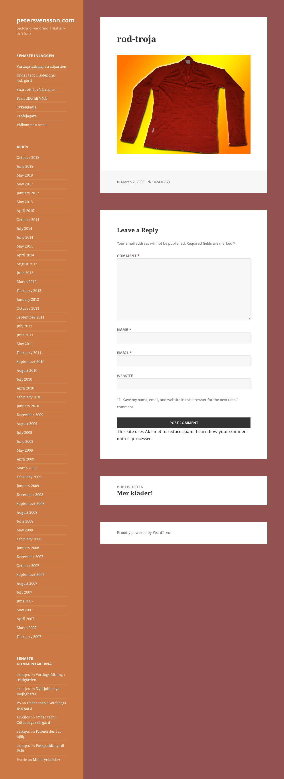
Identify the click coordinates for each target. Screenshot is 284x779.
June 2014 (25, 237)
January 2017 (28, 193)
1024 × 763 (161, 181)
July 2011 (24, 326)
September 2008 (30, 503)
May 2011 (25, 343)
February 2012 (29, 290)
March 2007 (27, 627)
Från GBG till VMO (32, 98)
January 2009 (28, 485)
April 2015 (25, 210)
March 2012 (27, 281)
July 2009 (24, 432)
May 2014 (25, 246)
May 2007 (25, 610)
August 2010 (27, 370)
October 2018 (28, 157)
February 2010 (29, 397)
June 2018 (25, 166)
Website (125, 375)
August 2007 (27, 583)
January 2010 (28, 405)
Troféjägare (27, 116)
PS (19, 702)
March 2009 (27, 468)
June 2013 (25, 272)
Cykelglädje (26, 107)
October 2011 (28, 308)
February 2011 (29, 352)
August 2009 (27, 423)
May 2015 (25, 201)
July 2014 (24, 228)
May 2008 (25, 530)
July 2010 (24, 379)
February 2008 (29, 539)
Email (124, 352)
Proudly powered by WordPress (144, 532)
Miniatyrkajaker (47, 759)
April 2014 (25, 255)
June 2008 (25, 521)
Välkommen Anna (32, 124)
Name (124, 329)
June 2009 (25, 441)
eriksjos (23, 674)
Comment (128, 255)
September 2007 (30, 574)
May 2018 (25, 175)
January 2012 (28, 299)
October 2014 (28, 219)
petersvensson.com (46, 20)
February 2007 (29, 636)
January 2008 (28, 547)
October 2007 (28, 565)
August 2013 (27, 264)
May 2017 (25, 184)
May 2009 (25, 450)
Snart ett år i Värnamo (36, 89)
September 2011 (30, 317)
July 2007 (24, 592)
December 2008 (30, 494)
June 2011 (25, 334)
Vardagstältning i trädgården (41, 66)
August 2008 (27, 512)
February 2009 (29, 476)
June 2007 (25, 601)
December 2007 (30, 556)
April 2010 (25, 388)
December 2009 (30, 414)
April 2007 (25, 618)
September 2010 (30, 361)
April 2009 (25, 459)
